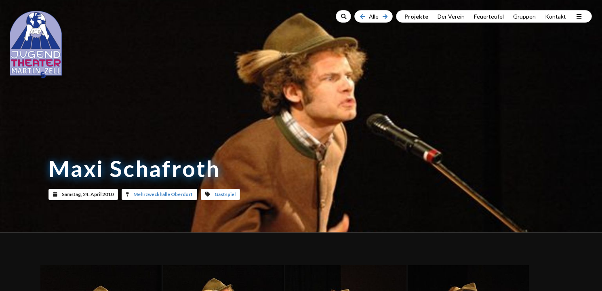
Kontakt (555, 16)
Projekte (416, 16)
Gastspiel (225, 194)
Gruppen (524, 16)
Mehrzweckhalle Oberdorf (163, 194)
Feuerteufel (489, 16)
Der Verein (451, 16)
